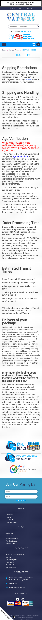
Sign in (8, 554)
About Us (21, 8)
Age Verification (11, 567)
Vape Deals (9, 536)
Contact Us (9, 514)
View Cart (9, 557)
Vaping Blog (9, 533)
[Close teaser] (14, 617)
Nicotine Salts (10, 544)
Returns (8, 517)
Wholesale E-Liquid (12, 538)
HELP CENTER (10, 520)
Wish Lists (29, 8)
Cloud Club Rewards (12, 565)
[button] (6, 613)
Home (4, 50)
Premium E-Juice (11, 541)
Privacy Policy (14, 50)
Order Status (10, 562)
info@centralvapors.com (17, 587)
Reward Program (11, 560)
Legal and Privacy (11, 522)
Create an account (18, 554)
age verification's (20, 156)
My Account (13, 8)
